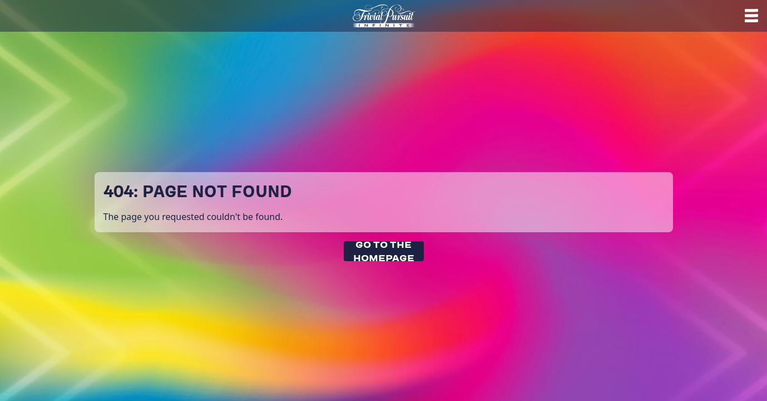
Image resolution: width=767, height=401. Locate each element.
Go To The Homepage (383, 251)
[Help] (754, 15)
